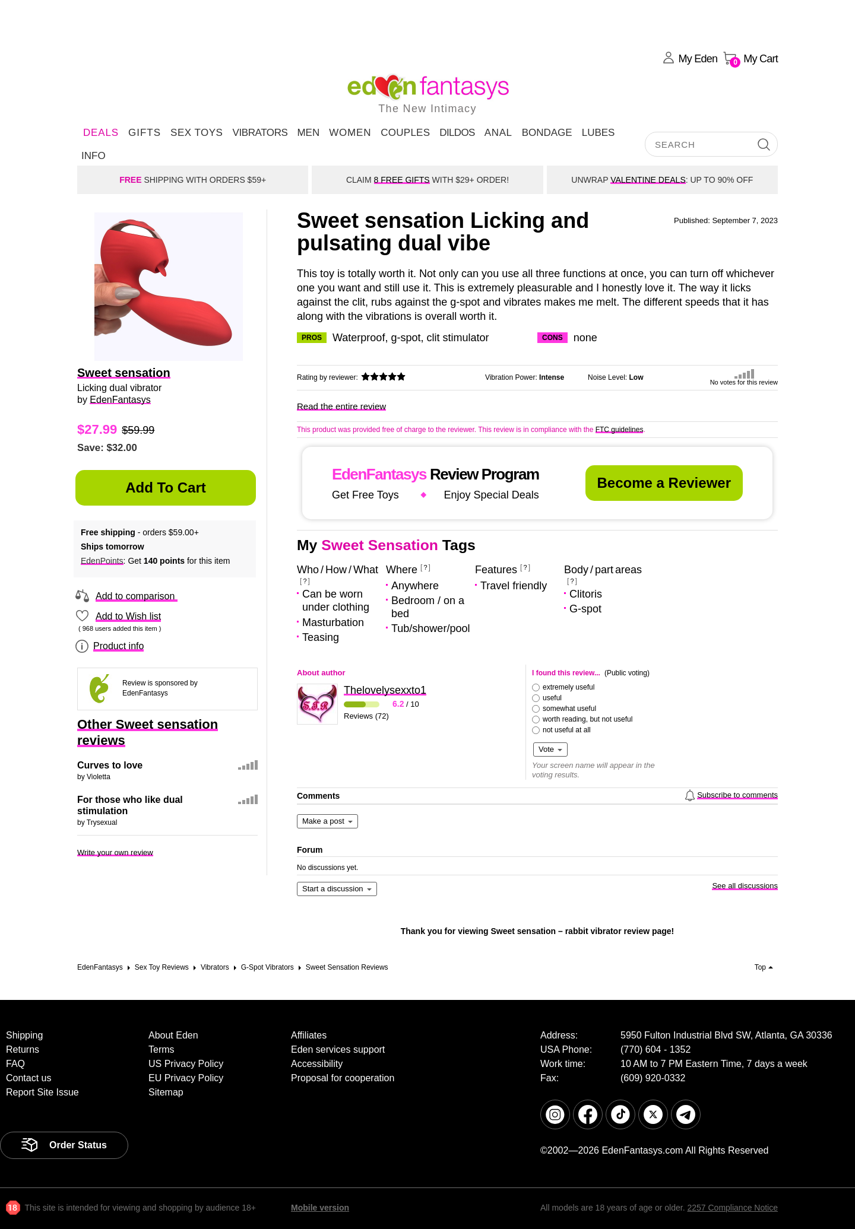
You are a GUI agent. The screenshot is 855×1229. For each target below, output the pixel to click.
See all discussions (745, 885)
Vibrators (259, 132)
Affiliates (309, 1035)
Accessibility (317, 1064)
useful (552, 698)
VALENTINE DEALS (648, 180)
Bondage (547, 132)
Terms (161, 1049)
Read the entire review (341, 406)
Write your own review (115, 852)
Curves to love (109, 765)
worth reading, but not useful (587, 719)
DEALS (101, 132)
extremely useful (568, 687)
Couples (405, 132)
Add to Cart (165, 487)
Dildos (457, 132)
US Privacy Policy (185, 1064)
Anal (498, 132)
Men (308, 132)
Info (93, 155)
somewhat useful (569, 708)
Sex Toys (196, 132)
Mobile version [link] (320, 1207)
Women (350, 132)
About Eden (173, 1035)
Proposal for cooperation (342, 1078)
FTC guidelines (620, 429)
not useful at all (567, 730)
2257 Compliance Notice (732, 1207)
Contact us (28, 1078)
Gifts (144, 132)
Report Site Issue (42, 1092)
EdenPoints (102, 561)
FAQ (15, 1064)
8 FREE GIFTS (402, 180)
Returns (22, 1049)
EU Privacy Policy (185, 1078)
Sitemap (165, 1092)
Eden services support (338, 1049)
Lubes (598, 132)
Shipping (24, 1035)
